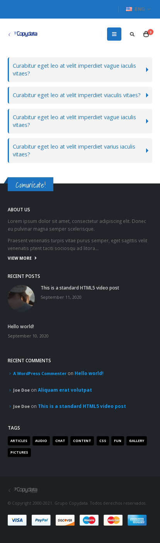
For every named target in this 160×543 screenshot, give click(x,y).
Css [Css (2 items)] (102, 441)
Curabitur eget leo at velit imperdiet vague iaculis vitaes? (74, 69)
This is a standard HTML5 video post (80, 287)
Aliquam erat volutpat (65, 390)
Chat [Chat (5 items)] (60, 441)
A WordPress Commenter (39, 373)
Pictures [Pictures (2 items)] (19, 452)
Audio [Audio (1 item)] (41, 441)
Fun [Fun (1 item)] (117, 441)
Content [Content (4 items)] (82, 441)
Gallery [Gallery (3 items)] (136, 441)
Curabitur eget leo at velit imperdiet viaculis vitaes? (77, 95)
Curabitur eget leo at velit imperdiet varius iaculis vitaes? (74, 150)
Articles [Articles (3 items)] (18, 441)
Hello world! (21, 326)
